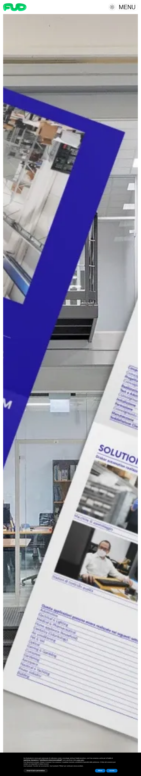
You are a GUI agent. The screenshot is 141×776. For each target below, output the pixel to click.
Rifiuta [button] (100, 770)
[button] (127, 7)
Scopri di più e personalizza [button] (36, 770)
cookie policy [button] (80, 760)
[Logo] (14, 7)
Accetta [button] (111, 770)
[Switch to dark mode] (112, 7)
